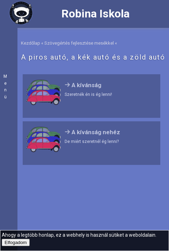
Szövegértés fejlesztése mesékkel (79, 43)
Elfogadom (16, 242)
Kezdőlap (30, 43)
